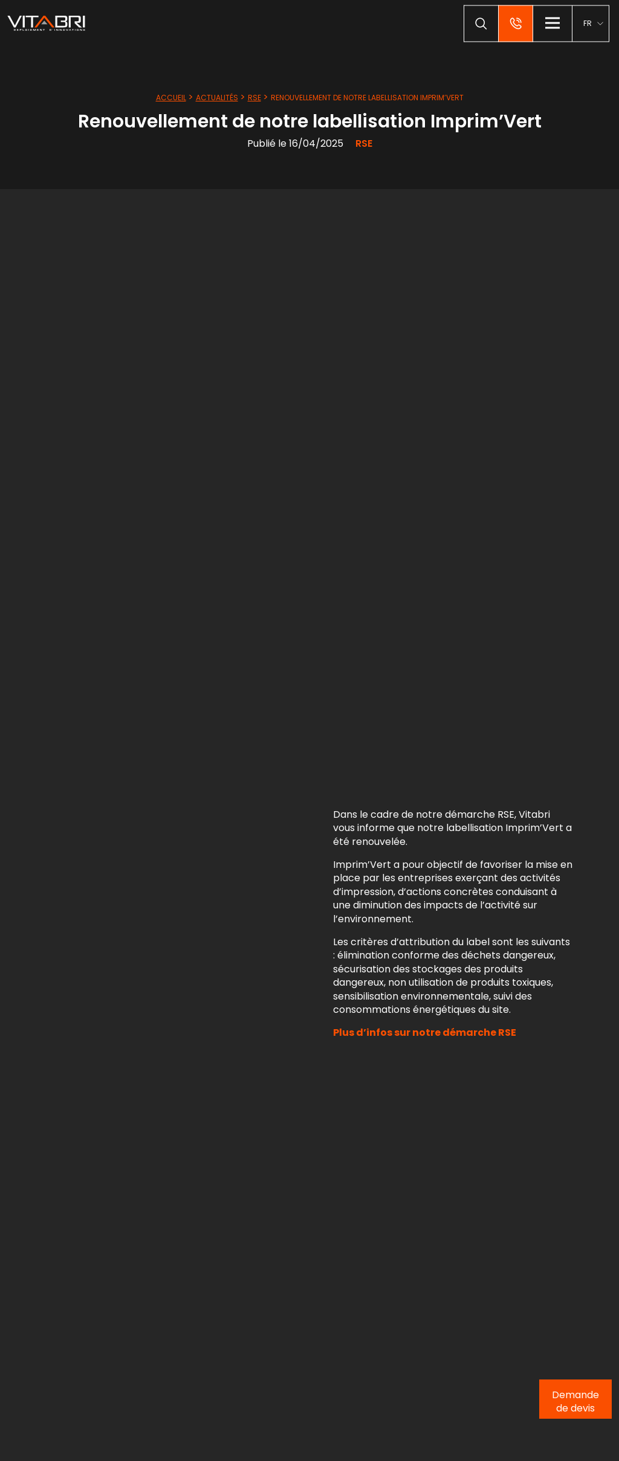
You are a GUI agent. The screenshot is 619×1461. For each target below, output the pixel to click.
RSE (254, 97)
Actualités (217, 97)
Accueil (171, 97)
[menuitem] (593, 23)
